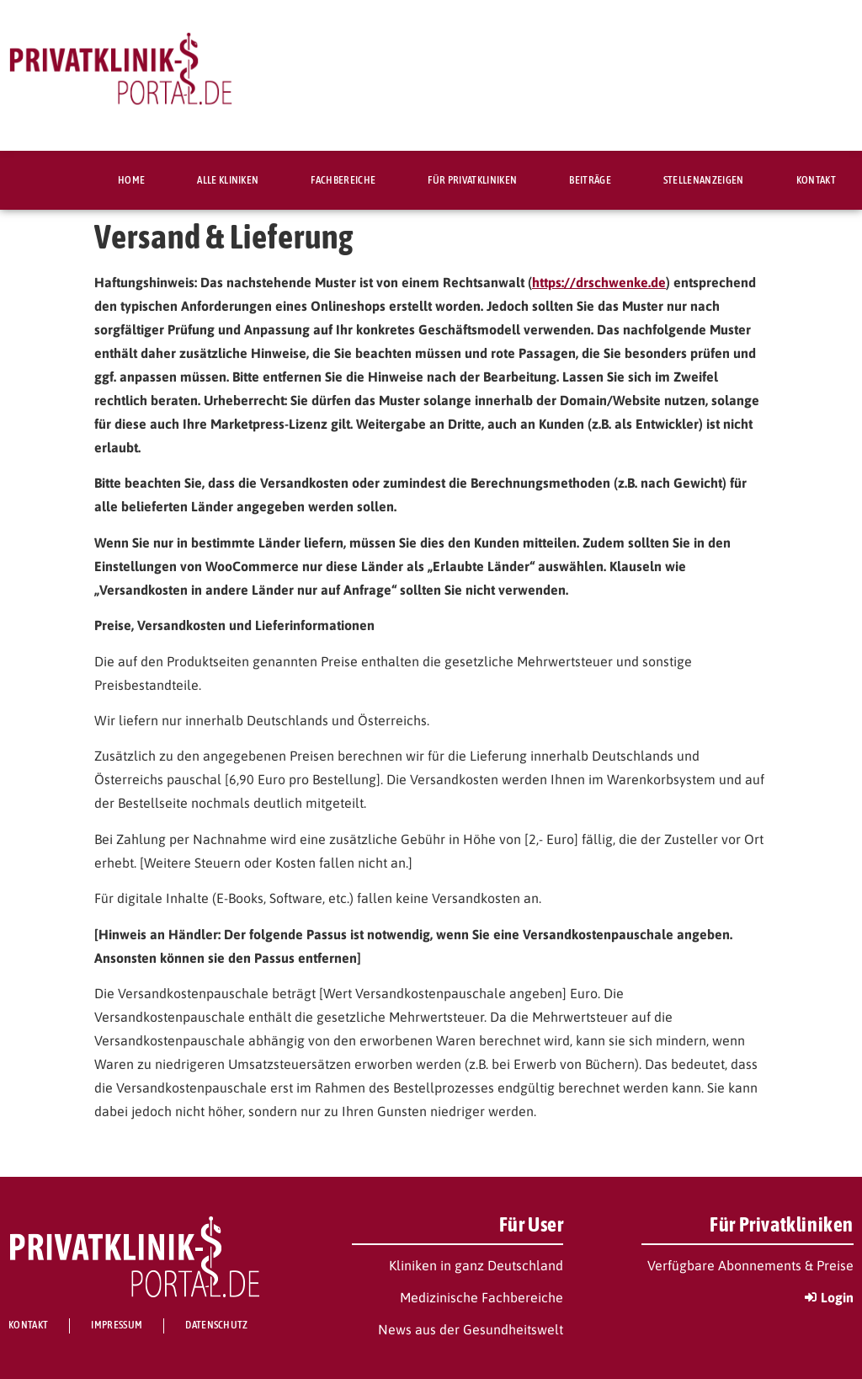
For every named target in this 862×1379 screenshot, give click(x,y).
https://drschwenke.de (599, 282)
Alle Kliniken (227, 180)
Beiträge (590, 180)
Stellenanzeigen (703, 180)
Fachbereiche (343, 180)
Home (131, 180)
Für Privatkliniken (472, 180)
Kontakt (816, 180)
